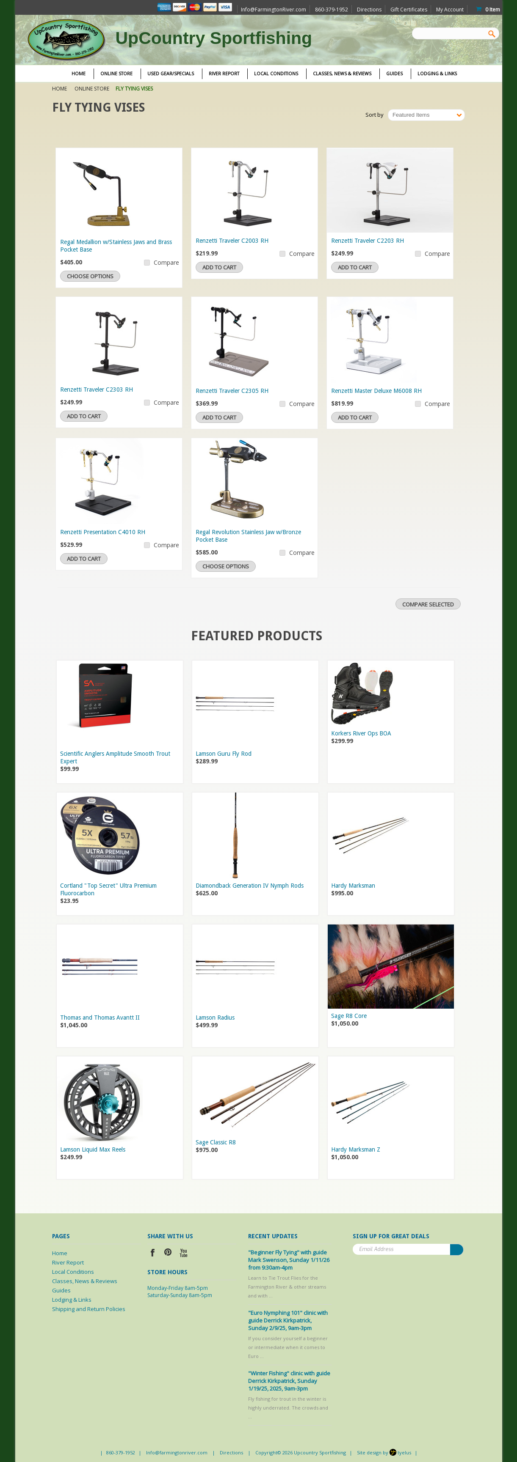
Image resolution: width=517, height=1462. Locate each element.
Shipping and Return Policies (88, 1309)
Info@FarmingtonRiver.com (273, 9)
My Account (450, 9)
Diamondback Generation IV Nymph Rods (250, 885)
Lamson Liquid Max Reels (92, 1149)
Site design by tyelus (384, 1452)
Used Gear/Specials (170, 74)
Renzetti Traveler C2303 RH (96, 389)
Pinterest (168, 1253)
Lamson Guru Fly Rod (224, 753)
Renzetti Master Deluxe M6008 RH (376, 390)
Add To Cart (219, 267)
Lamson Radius (215, 1017)
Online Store (116, 74)
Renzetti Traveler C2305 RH (232, 390)
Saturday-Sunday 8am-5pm (179, 1295)
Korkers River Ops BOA (361, 733)
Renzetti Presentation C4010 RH (102, 532)
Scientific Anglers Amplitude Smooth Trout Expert (115, 757)
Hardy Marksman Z (355, 1149)
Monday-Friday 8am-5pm (177, 1288)
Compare (166, 262)
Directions (369, 9)
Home (59, 88)
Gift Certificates (408, 9)
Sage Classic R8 (216, 1142)
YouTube (184, 1253)
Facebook (152, 1253)
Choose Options (90, 276)
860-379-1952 (120, 1452)
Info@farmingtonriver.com (176, 1452)
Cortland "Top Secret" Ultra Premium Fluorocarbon (108, 889)
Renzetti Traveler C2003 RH (232, 240)
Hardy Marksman (353, 885)
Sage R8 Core (349, 1015)
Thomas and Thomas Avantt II (100, 1017)
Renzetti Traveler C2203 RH (367, 240)
